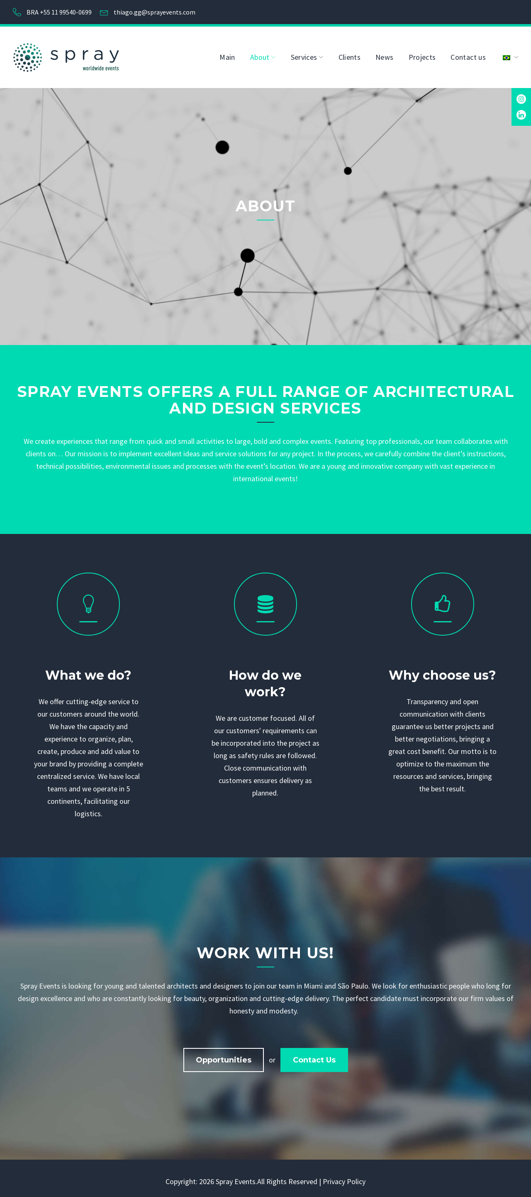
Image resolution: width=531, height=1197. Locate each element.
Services (304, 53)
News (384, 53)
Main (227, 53)
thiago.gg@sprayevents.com (154, 10)
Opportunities (223, 1055)
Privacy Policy (344, 1177)
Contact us (468, 53)
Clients (350, 53)
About (260, 53)
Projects (422, 53)
